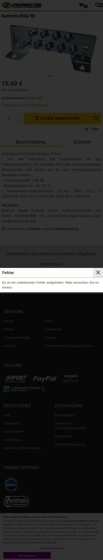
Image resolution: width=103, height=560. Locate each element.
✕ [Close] (98, 272)
